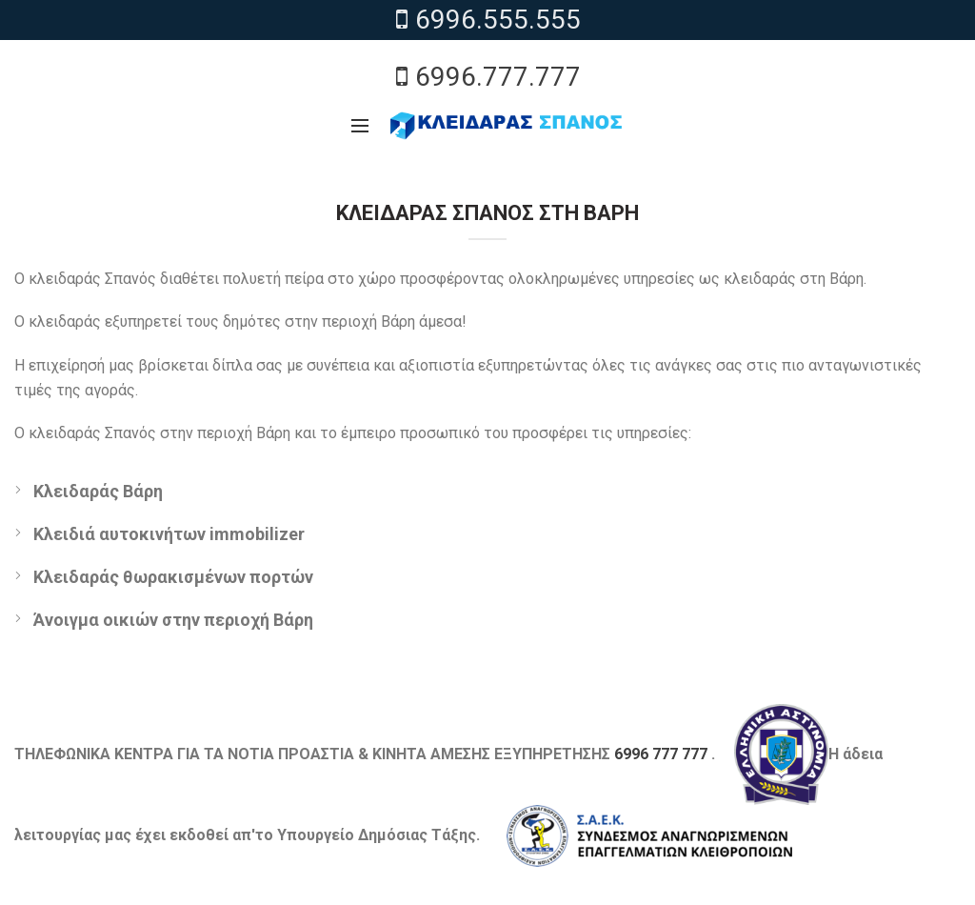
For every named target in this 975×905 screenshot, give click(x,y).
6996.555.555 (488, 19)
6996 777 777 (660, 753)
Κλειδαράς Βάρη (98, 491)
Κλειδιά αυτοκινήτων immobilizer (169, 534)
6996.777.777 (488, 76)
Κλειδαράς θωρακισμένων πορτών (173, 577)
